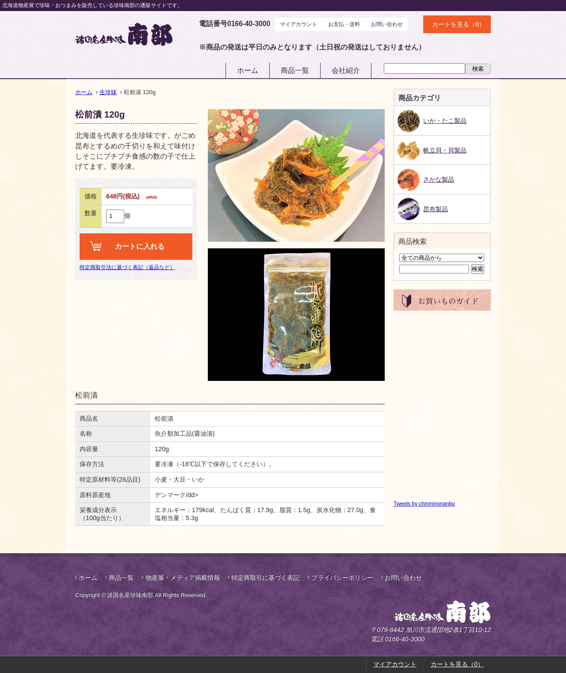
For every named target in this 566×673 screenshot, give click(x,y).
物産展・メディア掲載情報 (182, 577)
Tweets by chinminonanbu (424, 504)
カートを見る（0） (458, 24)
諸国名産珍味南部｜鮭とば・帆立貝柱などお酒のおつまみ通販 (123, 34)
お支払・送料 (344, 24)
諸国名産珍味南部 (419, 612)
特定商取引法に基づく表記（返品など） (127, 267)
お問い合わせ (387, 24)
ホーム (247, 70)
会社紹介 (346, 70)
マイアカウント (298, 24)
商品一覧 (295, 70)
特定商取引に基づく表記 (265, 577)
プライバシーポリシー (342, 577)
